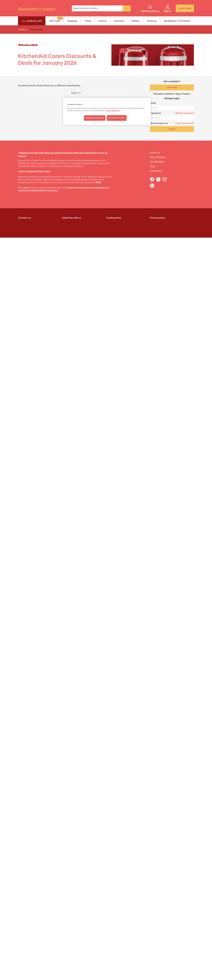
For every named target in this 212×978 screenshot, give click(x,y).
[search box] (97, 8)
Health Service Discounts (80, 188)
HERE (98, 182)
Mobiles (135, 21)
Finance (103, 21)
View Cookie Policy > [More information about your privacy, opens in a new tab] (113, 110)
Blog (152, 166)
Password (155, 113)
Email (153, 103)
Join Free (184, 8)
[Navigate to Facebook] (153, 179)
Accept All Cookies (116, 118)
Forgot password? (184, 123)
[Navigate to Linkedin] (153, 185)
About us (155, 152)
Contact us (24, 218)
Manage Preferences (94, 118)
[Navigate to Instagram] (165, 179)
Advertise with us (71, 218)
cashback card (32, 21)
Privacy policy (157, 218)
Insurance (119, 21)
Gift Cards (56, 19)
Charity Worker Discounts (43, 190)
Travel (88, 21)
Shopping (72, 21)
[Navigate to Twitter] (159, 179)
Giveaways (156, 171)
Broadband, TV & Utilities (177, 21)
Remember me (160, 123)
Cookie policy (113, 218)
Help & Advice (158, 157)
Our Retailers (157, 161)
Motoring (151, 21)
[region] (107, 111)
